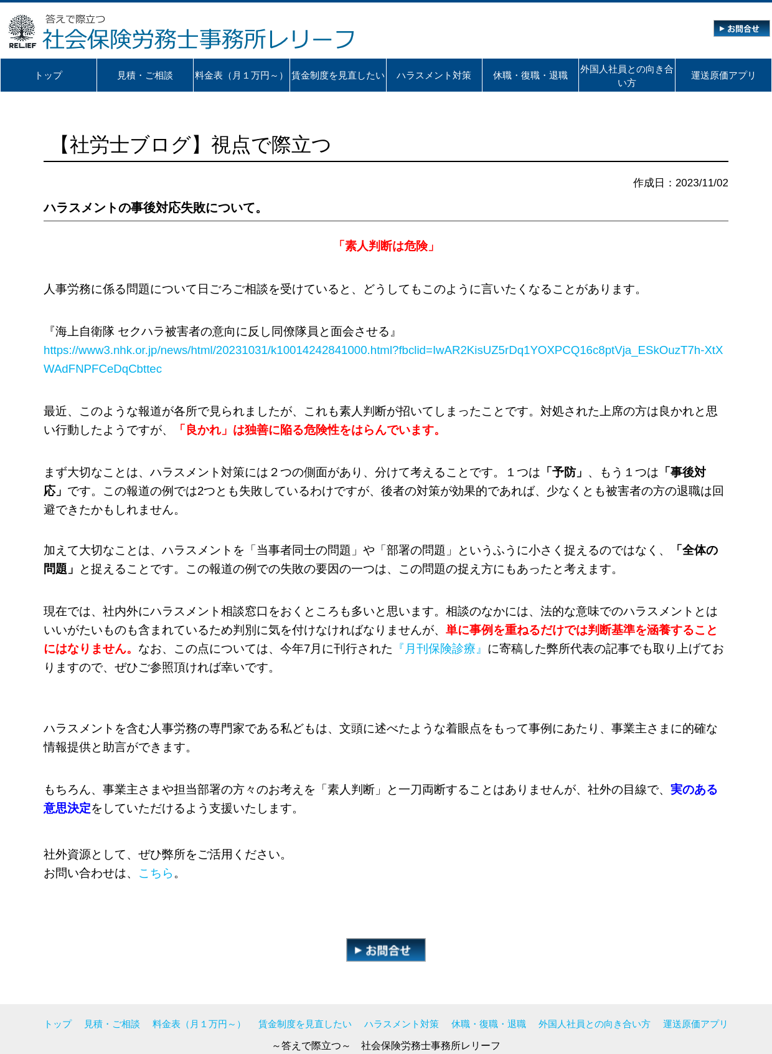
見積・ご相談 (112, 1023)
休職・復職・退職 (488, 1023)
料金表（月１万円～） (199, 1023)
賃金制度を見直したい (305, 1023)
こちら (156, 872)
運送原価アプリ (695, 1023)
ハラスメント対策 (401, 1023)
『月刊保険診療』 (440, 648)
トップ (58, 1023)
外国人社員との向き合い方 (595, 1023)
